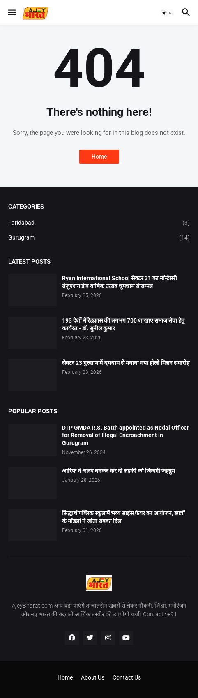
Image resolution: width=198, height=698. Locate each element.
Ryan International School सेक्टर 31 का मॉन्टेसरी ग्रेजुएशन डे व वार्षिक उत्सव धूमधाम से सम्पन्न (119, 282)
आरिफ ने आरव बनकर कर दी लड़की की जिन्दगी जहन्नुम (118, 471)
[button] (11, 13)
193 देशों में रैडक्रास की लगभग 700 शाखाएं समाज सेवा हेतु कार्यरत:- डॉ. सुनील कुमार (123, 324)
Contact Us (127, 677)
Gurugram (99, 238)
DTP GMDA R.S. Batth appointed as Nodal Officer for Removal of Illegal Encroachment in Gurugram (125, 435)
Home (99, 156)
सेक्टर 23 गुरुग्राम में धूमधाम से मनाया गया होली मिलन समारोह (125, 362)
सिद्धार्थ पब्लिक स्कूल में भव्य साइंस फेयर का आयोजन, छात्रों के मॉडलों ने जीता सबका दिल (123, 517)
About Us (92, 677)
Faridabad (99, 223)
